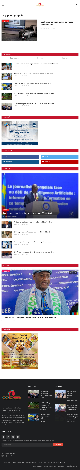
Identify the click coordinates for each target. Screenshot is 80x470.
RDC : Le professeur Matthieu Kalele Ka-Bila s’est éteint (32, 232)
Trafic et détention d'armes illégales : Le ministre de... (72, 407)
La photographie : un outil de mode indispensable (57, 23)
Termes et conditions (50, 466)
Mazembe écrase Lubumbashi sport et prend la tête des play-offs (72, 418)
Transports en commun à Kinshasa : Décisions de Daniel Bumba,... (72, 395)
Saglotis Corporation (59, 462)
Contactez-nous (37, 466)
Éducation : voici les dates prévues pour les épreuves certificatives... (36, 64)
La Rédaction (44, 28)
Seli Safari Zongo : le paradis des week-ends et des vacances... (35, 94)
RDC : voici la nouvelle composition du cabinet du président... (34, 74)
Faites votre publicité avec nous (67, 466)
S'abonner (58, 445)
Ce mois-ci (40, 58)
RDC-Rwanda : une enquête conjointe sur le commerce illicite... (34, 252)
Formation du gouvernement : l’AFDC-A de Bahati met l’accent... (34, 104)
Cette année (65, 58)
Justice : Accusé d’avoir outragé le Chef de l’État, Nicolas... (33, 222)
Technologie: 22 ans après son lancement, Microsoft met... (33, 242)
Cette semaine (14, 58)
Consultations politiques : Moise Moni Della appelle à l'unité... (29, 317)
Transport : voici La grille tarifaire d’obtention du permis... (33, 84)
